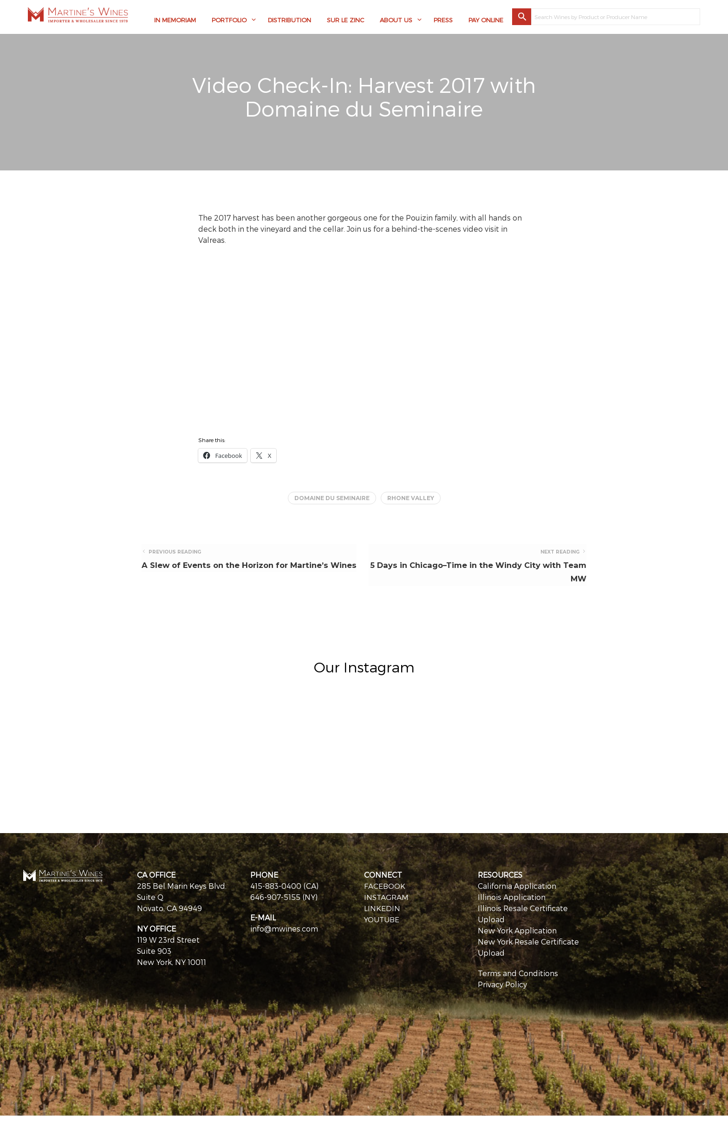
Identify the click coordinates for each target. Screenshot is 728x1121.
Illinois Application (512, 902)
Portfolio (229, 21)
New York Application (517, 935)
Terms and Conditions (518, 978)
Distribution (289, 21)
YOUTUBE (382, 924)
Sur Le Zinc (345, 21)
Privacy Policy (502, 989)
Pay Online (485, 21)
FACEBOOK (385, 890)
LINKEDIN (382, 913)
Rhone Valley (410, 498)
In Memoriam (175, 21)
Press (443, 21)
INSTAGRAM (386, 902)
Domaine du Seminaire (332, 498)
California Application (517, 890)
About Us (396, 21)
